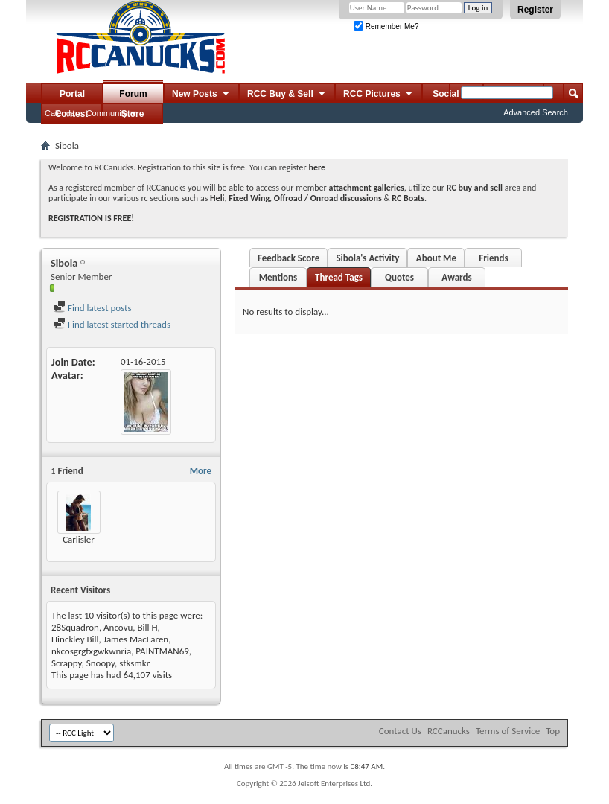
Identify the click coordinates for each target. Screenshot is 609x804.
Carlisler (79, 539)
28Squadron (75, 627)
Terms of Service (508, 730)
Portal (72, 94)
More (200, 470)
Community (107, 113)
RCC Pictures (378, 94)
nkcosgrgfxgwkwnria (91, 651)
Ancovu (118, 627)
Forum (133, 94)
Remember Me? (386, 26)
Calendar (61, 113)
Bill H (148, 627)
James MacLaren (135, 639)
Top (553, 730)
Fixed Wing (249, 198)
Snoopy (100, 663)
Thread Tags (339, 277)
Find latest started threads (112, 324)
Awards (456, 277)
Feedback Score (288, 258)
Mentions (278, 277)
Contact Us (400, 730)
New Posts (201, 94)
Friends (493, 258)
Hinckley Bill (75, 639)
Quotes (399, 277)
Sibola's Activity (367, 258)
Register (535, 9)
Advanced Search (535, 112)
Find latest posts (93, 307)
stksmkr (134, 663)
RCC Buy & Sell (287, 94)
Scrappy (66, 663)
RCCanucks (448, 730)
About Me (436, 258)
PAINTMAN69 (162, 651)
